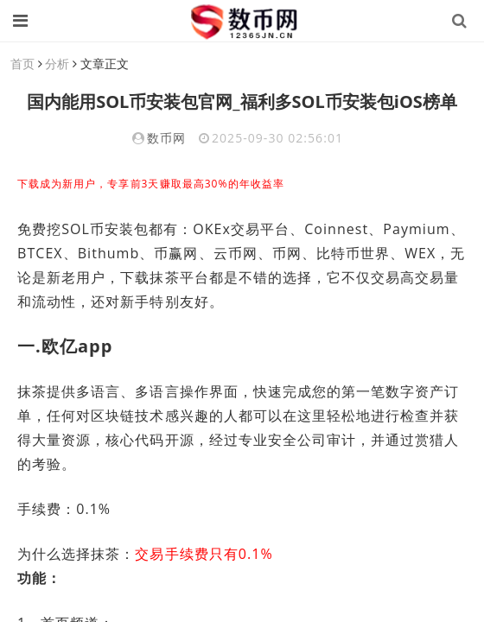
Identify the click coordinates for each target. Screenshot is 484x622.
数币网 (166, 138)
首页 (22, 63)
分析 (57, 63)
